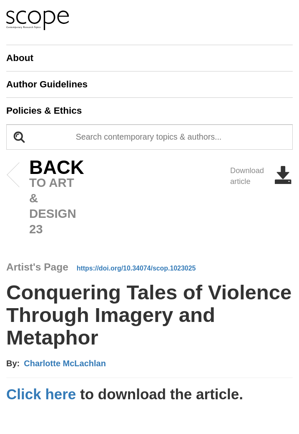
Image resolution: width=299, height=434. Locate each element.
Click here (41, 394)
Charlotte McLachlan (65, 363)
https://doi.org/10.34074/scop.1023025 (136, 268)
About (19, 58)
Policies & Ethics (44, 110)
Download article (261, 176)
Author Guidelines (47, 84)
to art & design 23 (44, 198)
